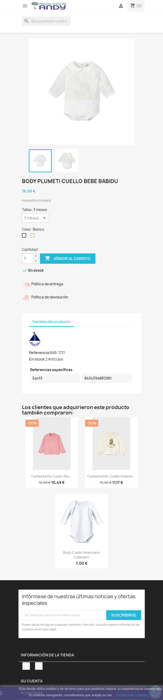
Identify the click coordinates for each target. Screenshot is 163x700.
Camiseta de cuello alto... (51, 476)
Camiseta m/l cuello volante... (111, 476)
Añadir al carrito (68, 259)
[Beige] (33, 236)
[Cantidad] (27, 258)
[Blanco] (25, 236)
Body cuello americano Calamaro (81, 554)
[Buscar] (46, 21)
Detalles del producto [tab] (52, 321)
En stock (37, 359)
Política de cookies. (133, 695)
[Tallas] (35, 218)
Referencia (39, 352)
